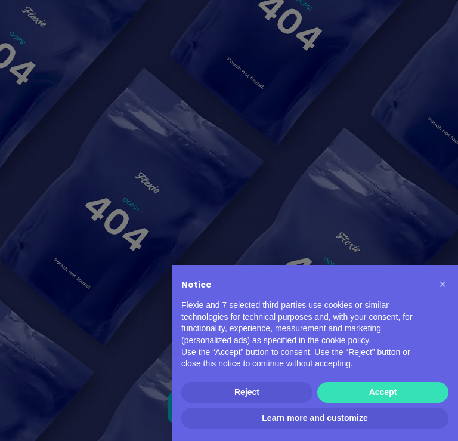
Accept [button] (383, 392)
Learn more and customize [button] (314, 418)
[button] (442, 284)
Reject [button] (246, 392)
